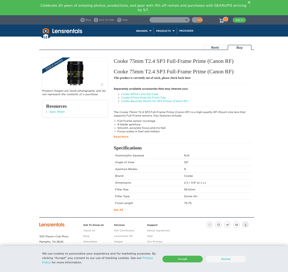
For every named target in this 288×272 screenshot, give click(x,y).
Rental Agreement (158, 230)
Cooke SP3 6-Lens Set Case (139, 94)
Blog (86, 236)
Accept (182, 259)
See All (118, 209)
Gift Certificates (124, 230)
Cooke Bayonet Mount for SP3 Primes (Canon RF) (154, 101)
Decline (226, 259)
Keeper (118, 241)
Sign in (239, 20)
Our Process (155, 241)
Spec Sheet (57, 111)
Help (150, 236)
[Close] (249, 2)
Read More (121, 136)
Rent (215, 47)
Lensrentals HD (123, 236)
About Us (89, 230)
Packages (186, 30)
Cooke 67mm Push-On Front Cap (143, 97)
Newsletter (90, 241)
